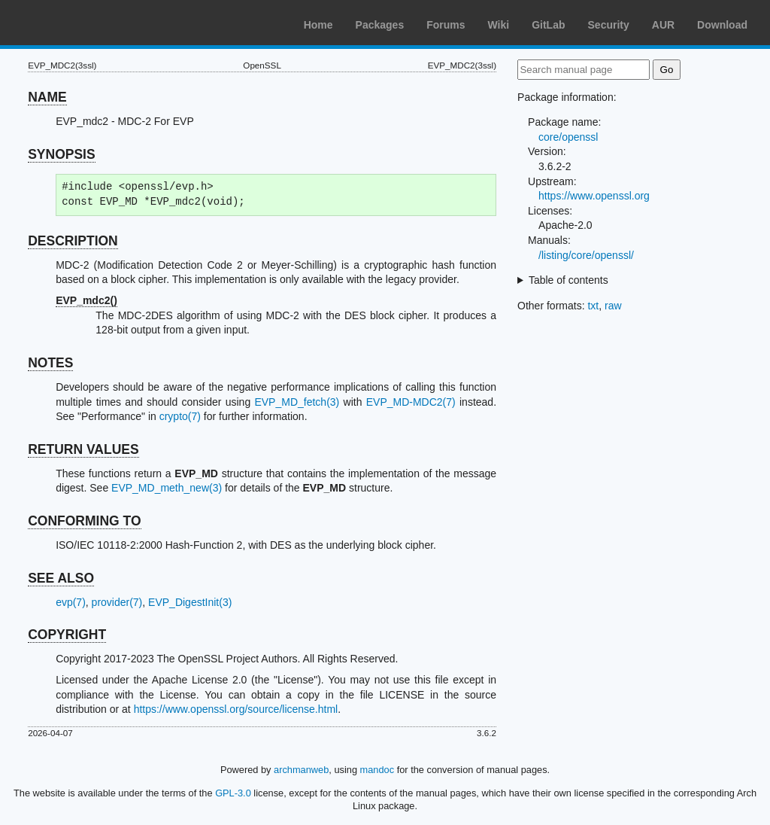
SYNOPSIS (61, 154)
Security (608, 25)
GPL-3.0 (233, 793)
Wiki (499, 25)
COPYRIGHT (67, 634)
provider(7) (117, 602)
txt (593, 306)
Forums (445, 25)
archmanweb (301, 769)
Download (722, 25)
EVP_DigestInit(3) (190, 602)
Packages (380, 25)
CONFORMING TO (84, 520)
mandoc (377, 769)
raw (613, 306)
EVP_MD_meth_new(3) (166, 488)
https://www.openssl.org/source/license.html (236, 709)
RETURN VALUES (83, 449)
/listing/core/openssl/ (586, 255)
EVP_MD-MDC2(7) (411, 402)
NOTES (50, 362)
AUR (663, 25)
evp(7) (71, 602)
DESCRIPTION (73, 240)
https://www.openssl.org (594, 196)
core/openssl (568, 137)
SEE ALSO (61, 578)
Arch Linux (82, 23)
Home (318, 25)
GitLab (548, 25)
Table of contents (568, 280)
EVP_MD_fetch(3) (296, 402)
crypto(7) (180, 416)
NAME (47, 97)
